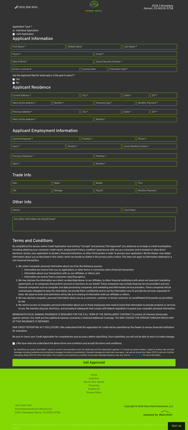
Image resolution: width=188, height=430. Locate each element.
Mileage (58, 190)
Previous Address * (22, 112)
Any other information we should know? (34, 219)
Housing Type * (104, 103)
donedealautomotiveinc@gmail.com (33, 409)
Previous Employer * (23, 156)
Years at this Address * (24, 103)
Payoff (99, 190)
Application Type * (22, 26)
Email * (100, 54)
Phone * (16, 54)
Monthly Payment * (148, 103)
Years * (16, 146)
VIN (14, 190)
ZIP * (154, 95)
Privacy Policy (137, 355)
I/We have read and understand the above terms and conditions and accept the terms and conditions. (69, 343)
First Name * (19, 46)
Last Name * (130, 46)
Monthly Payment (147, 190)
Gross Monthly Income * (136, 146)
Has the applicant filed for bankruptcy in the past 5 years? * (43, 75)
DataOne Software (60, 425)
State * (127, 95)
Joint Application (25, 34)
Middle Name (75, 46)
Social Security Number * (109, 61)
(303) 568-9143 (26, 7)
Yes (18, 79)
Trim (140, 183)
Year (14, 183)
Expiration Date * (119, 69)
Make (57, 183)
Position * (87, 139)
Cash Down (130, 210)
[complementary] (179, 421)
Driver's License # (21, 69)
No (17, 82)
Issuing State (89, 69)
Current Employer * (22, 139)
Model (99, 183)
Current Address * (21, 95)
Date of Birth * (19, 61)
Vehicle (16, 210)
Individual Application (27, 30)
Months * (59, 103)
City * (85, 95)
